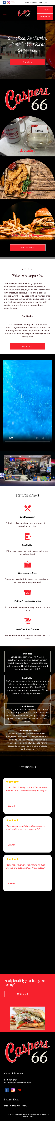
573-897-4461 (10, 1080)
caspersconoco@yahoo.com (17, 1082)
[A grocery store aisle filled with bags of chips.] (16, 910)
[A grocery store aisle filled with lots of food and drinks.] (16, 933)
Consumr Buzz (27, 1117)
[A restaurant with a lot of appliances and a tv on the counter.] (39, 933)
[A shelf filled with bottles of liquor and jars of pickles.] (16, 956)
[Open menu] (5, 13)
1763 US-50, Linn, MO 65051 (35, 2)
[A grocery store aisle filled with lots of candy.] (39, 910)
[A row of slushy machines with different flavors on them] (39, 956)
